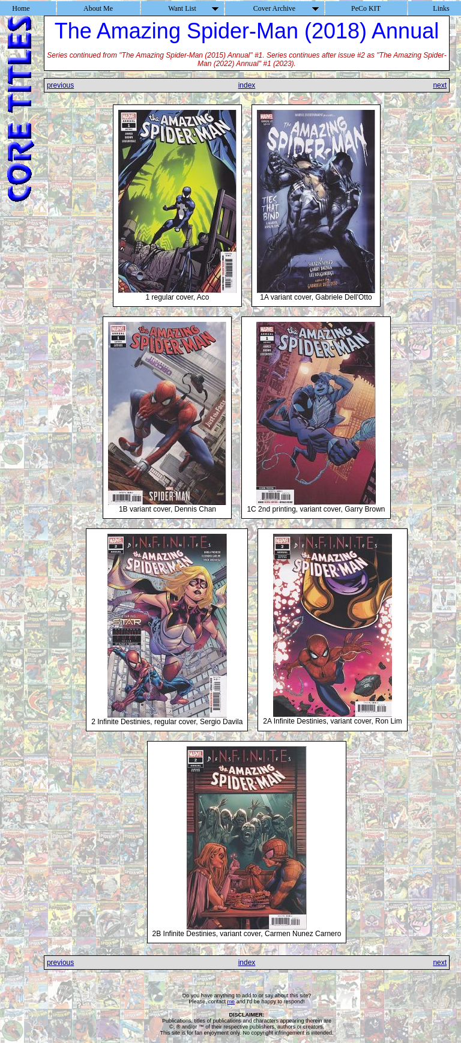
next (440, 85)
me (231, 1002)
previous (60, 85)
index (247, 85)
